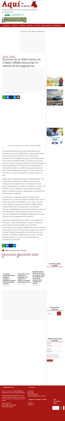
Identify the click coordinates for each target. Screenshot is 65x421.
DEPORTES (30, 25)
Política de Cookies (7, 406)
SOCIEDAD (22, 25)
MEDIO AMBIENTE (46, 25)
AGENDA (5, 29)
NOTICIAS (5, 56)
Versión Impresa (14, 29)
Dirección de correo (52, 355)
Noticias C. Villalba (19, 92)
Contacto (30, 391)
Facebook (30, 403)
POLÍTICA (15, 25)
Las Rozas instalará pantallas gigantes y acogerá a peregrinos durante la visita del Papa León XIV (9, 279)
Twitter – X (31, 405)
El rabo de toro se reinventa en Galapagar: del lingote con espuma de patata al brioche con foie (24, 278)
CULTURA (37, 25)
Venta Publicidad (33, 394)
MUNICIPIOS (6, 25)
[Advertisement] (33, 42)
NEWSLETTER (6, 254)
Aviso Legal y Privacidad (9, 405)
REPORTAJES (56, 25)
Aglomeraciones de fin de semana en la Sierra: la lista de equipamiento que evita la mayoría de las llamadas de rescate (39, 277)
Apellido (49, 349)
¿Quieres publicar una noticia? (36, 396)
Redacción (31, 392)
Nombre (49, 343)
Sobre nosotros (6, 403)
